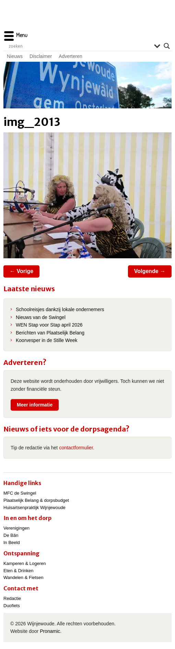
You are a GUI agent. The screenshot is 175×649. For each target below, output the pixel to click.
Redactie (12, 598)
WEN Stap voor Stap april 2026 (49, 325)
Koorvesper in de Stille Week (47, 340)
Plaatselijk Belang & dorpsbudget (36, 500)
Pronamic (50, 631)
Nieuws (15, 56)
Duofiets (11, 605)
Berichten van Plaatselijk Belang (50, 332)
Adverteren (70, 56)
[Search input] (80, 46)
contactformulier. (76, 447)
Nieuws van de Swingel (41, 317)
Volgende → (149, 271)
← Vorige (21, 271)
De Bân (10, 535)
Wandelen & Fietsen (23, 577)
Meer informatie (34, 405)
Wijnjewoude (87, 19)
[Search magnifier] (167, 46)
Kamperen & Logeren (24, 563)
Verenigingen (16, 528)
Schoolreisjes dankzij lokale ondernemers (60, 309)
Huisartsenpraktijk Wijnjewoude (34, 507)
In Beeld (11, 542)
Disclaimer (41, 56)
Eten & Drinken (18, 570)
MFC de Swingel (19, 493)
